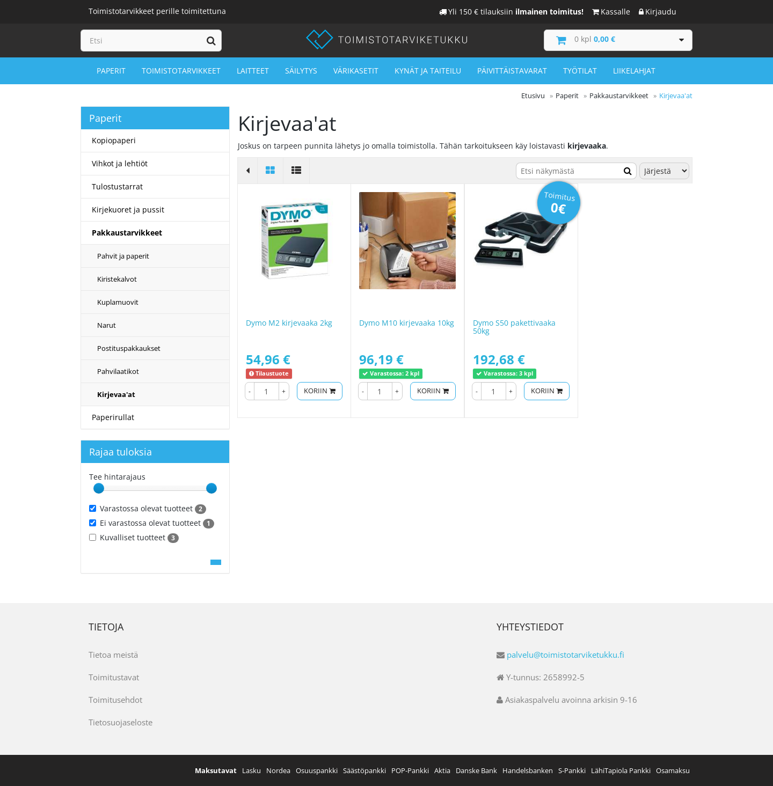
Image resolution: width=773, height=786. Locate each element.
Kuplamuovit (117, 302)
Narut (106, 325)
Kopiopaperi (114, 140)
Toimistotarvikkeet (181, 70)
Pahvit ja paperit (123, 256)
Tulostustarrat (117, 186)
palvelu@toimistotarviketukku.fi (565, 654)
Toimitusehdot (115, 699)
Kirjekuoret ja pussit (128, 209)
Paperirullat (113, 417)
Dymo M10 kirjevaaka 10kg (406, 323)
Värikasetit (355, 70)
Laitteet (253, 70)
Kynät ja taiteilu (428, 70)
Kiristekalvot (117, 279)
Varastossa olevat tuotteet (147, 508)
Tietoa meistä (113, 654)
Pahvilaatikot (118, 371)
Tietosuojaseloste (120, 722)
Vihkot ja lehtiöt (120, 163)
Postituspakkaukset (129, 348)
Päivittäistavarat (512, 70)
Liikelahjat (634, 70)
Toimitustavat (114, 677)
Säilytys (301, 70)
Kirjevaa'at (116, 394)
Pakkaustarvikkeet (127, 232)
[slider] (98, 488)
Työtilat (580, 70)
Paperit (111, 70)
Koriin (320, 390)
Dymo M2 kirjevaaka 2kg (289, 323)
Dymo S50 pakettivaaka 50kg (514, 327)
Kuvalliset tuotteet (134, 537)
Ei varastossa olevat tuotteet (151, 523)
